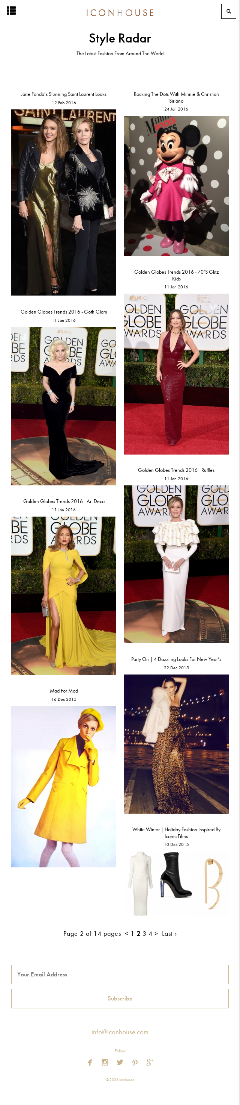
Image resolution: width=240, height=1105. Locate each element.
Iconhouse (120, 11)
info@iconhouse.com (120, 1032)
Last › (169, 934)
